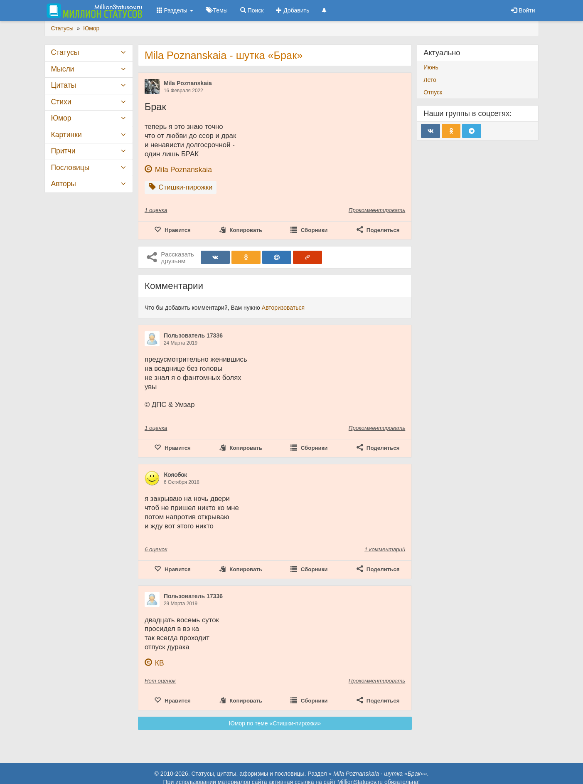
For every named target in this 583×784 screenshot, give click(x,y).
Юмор (61, 118)
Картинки (66, 135)
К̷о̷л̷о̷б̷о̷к (175, 474)
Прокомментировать (377, 210)
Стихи (61, 102)
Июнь (430, 67)
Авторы (63, 184)
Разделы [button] (175, 10)
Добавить (292, 10)
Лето (429, 79)
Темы (217, 10)
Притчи (63, 151)
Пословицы (70, 167)
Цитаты (63, 85)
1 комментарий (384, 549)
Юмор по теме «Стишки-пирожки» (275, 723)
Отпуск (432, 92)
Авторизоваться (283, 307)
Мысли (62, 69)
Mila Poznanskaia (188, 83)
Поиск (252, 10)
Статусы (65, 52)
